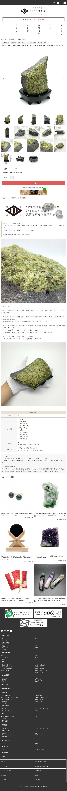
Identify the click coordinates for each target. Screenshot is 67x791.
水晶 (3, 662)
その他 (3, 756)
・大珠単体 (4, 701)
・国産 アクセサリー (7, 667)
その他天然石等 (10, 39)
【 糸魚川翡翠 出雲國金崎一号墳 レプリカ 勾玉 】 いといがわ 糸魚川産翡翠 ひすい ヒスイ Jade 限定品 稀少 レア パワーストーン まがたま (50, 515)
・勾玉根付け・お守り (40, 699)
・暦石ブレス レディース (8, 734)
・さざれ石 (4, 744)
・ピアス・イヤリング (7, 710)
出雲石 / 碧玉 (5, 635)
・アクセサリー (5, 640)
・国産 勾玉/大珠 (6, 665)
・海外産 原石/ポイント (40, 670)
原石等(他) (13, 42)
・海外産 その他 (38, 672)
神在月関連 (5, 752)
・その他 (36, 640)
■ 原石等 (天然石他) (21, 39)
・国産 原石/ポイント (7, 668)
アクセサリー (5, 705)
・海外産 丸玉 (38, 667)
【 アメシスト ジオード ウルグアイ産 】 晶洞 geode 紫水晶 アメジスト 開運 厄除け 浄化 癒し (50, 556)
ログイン (37, 775)
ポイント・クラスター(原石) (29, 42)
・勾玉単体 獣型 (38, 695)
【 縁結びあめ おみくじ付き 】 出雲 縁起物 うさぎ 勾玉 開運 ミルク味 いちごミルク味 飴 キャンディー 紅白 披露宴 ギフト (16, 599)
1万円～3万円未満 (42, 42)
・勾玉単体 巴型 (5, 695)
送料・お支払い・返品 (40, 761)
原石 (19, 42)
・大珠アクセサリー (39, 701)
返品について (6, 198)
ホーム (2, 39)
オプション (5, 746)
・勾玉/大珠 (4, 678)
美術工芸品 (5, 684)
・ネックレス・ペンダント (41, 708)
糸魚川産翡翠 (5, 643)
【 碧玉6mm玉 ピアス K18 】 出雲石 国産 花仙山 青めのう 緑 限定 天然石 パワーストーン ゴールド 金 (16, 514)
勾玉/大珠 (4, 692)
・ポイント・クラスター (7, 716)
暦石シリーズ (5, 731)
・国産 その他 (5, 670)
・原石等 (36, 648)
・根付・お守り (38, 680)
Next (63, 79)
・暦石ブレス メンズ (39, 734)
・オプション (4, 682)
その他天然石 (5, 675)
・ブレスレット (5, 708)
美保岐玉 (4, 725)
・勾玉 (3, 638)
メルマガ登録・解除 (6, 770)
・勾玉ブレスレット (6, 699)
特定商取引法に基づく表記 (18, 198)
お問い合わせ (38, 780)
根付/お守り (5, 721)
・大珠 (35, 638)
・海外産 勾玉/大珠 (39, 665)
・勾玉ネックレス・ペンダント (9, 697)
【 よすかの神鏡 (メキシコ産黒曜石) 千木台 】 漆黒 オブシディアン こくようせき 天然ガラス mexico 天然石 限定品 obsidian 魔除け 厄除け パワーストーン (17, 557)
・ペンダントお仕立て (40, 749)
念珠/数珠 (4, 736)
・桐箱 (3, 749)
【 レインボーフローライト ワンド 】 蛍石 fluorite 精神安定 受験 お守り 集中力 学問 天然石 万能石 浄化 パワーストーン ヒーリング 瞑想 (50, 600)
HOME (3, 761)
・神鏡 (3, 659)
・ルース (36, 716)
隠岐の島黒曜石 (6, 652)
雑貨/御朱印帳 (6, 688)
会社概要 (3, 780)
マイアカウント (39, 770)
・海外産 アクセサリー (40, 668)
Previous (3, 79)
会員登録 (3, 775)
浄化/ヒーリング (6, 740)
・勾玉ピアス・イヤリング (41, 697)
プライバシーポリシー (7, 766)
